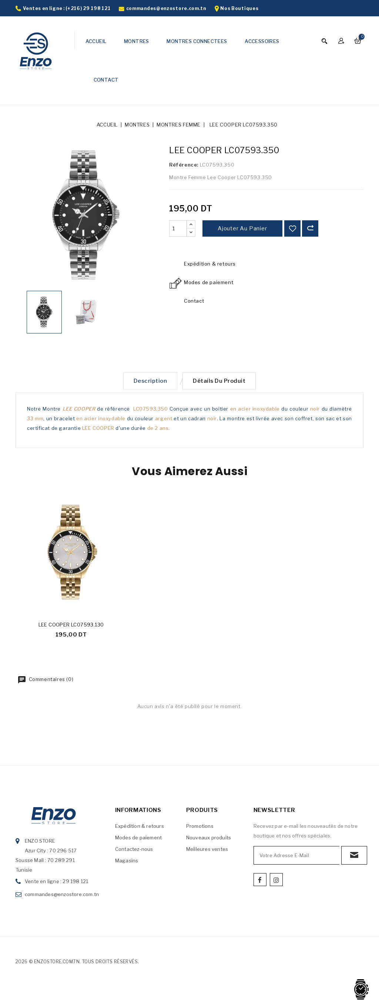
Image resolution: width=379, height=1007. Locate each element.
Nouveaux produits (208, 839)
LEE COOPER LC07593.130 (71, 626)
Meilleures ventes (207, 850)
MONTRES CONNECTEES (197, 41)
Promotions (200, 827)
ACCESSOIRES (262, 41)
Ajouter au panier (242, 228)
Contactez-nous (134, 850)
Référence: (183, 165)
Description (149, 381)
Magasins (126, 862)
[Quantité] (178, 228)
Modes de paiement (138, 839)
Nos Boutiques (239, 8)
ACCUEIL (96, 41)
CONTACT (106, 80)
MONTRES (136, 41)
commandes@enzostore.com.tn (166, 8)
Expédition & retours (139, 827)
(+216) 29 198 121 (88, 8)
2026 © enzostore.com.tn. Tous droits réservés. (77, 963)
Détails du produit (220, 381)
